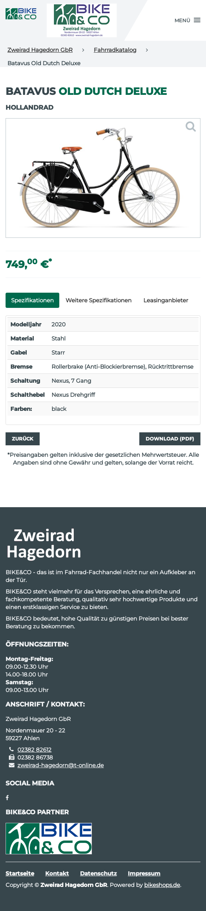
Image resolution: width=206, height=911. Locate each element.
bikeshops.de (162, 884)
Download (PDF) (170, 439)
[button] (187, 20)
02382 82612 (34, 749)
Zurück (22, 439)
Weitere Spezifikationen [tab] (99, 300)
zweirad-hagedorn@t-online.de (60, 765)
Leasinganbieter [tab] (165, 300)
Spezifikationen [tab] (32, 300)
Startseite (20, 873)
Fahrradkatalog (115, 49)
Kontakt (57, 873)
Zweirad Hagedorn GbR (40, 49)
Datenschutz (98, 873)
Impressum (144, 873)
